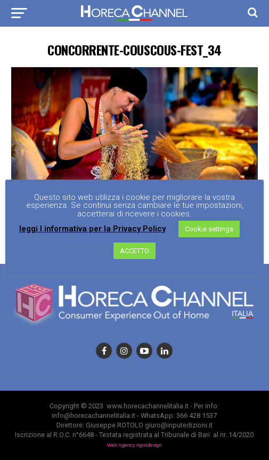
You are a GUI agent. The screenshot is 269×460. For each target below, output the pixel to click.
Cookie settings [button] (209, 229)
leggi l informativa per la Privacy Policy (92, 229)
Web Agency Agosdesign (134, 445)
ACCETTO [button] (134, 251)
